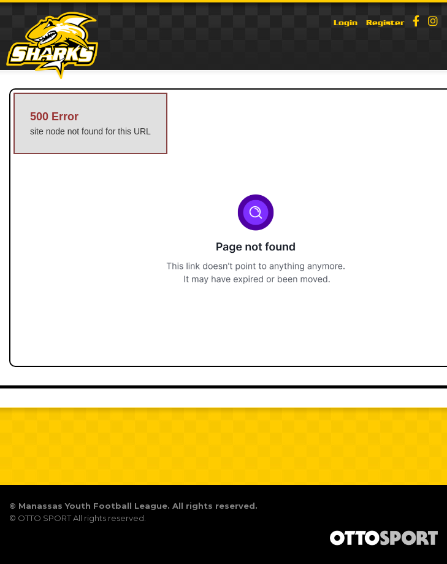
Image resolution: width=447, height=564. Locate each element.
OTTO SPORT (44, 518)
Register (385, 22)
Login (345, 22)
